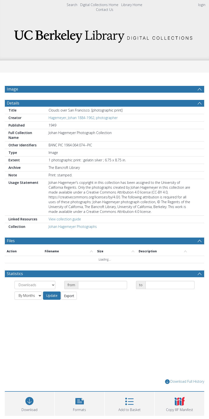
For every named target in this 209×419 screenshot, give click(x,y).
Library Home (131, 4)
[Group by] (34, 296)
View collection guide (65, 230)
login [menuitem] (201, 4)
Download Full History (184, 393)
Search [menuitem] (72, 4)
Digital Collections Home (99, 4)
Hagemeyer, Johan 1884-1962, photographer (83, 129)
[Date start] (102, 296)
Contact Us (104, 9)
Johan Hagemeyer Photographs (73, 238)
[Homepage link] (104, 35)
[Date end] (170, 296)
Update (52, 307)
